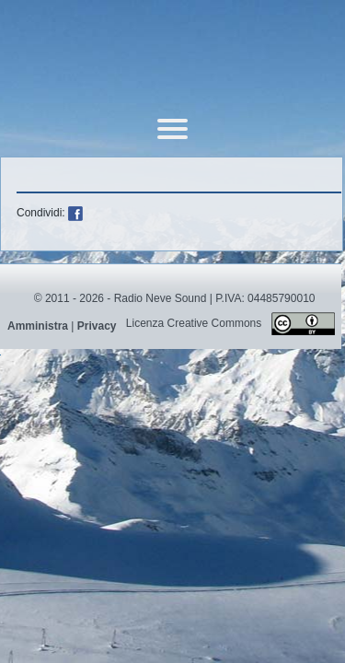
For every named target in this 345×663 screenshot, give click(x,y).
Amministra (37, 326)
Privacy (97, 326)
